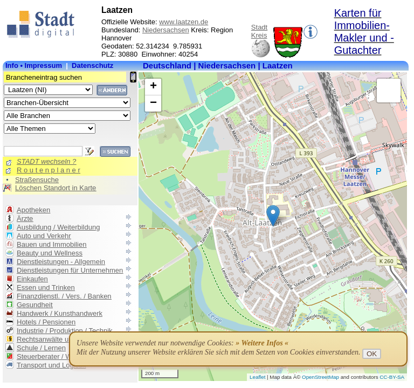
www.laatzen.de (183, 22)
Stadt (259, 27)
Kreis (259, 35)
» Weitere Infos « (262, 343)
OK (372, 354)
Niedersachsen (165, 30)
